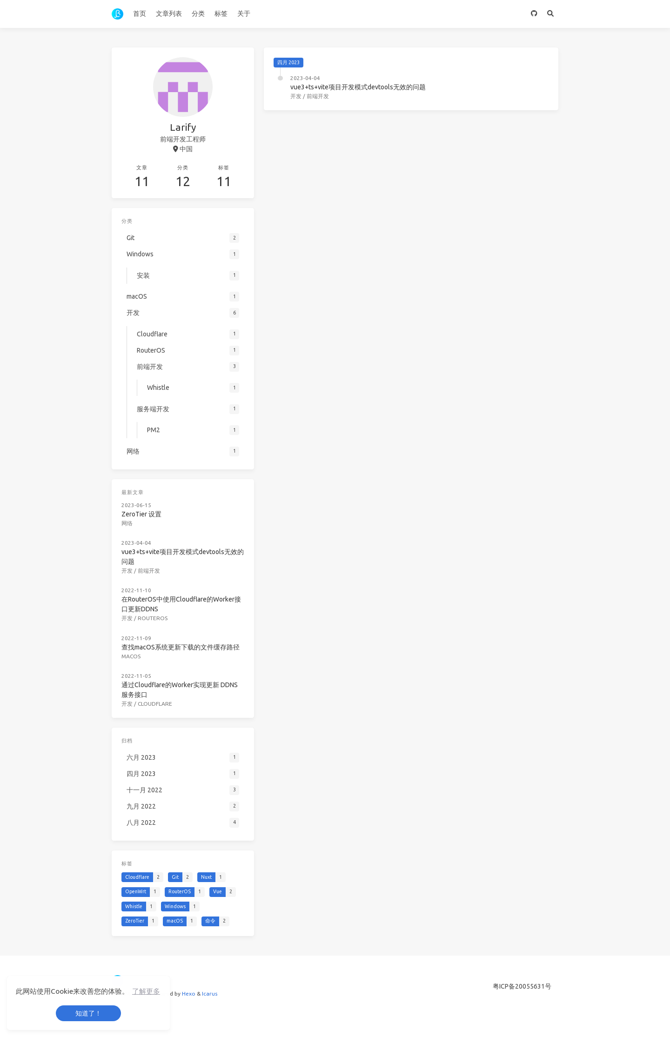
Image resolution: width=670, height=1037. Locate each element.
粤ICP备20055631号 (522, 986)
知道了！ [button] (88, 1013)
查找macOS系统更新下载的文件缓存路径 (180, 647)
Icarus (209, 993)
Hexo (188, 993)
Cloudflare (155, 704)
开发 (296, 96)
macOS (131, 656)
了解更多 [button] (146, 991)
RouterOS (153, 618)
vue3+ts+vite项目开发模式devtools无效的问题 (358, 87)
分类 (198, 13)
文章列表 (169, 13)
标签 (221, 13)
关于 (243, 13)
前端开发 (318, 96)
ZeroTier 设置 (141, 514)
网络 (127, 523)
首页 (139, 13)
